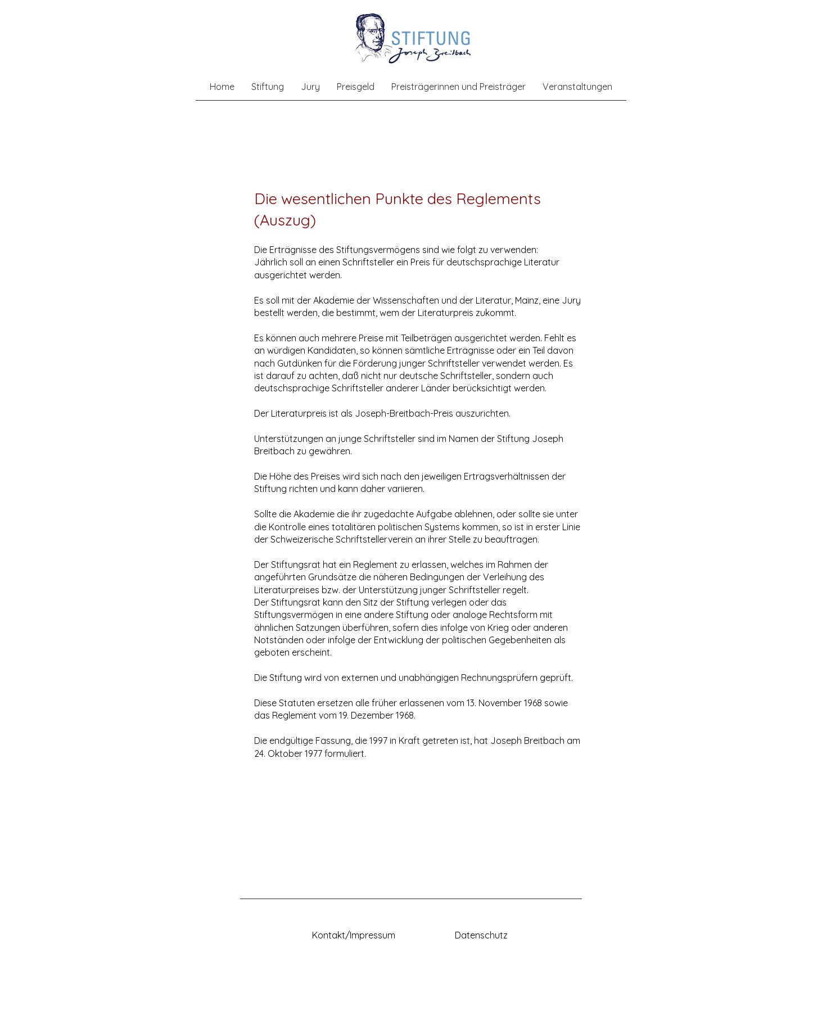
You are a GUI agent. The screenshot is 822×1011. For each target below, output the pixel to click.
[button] (267, 87)
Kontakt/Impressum (353, 935)
